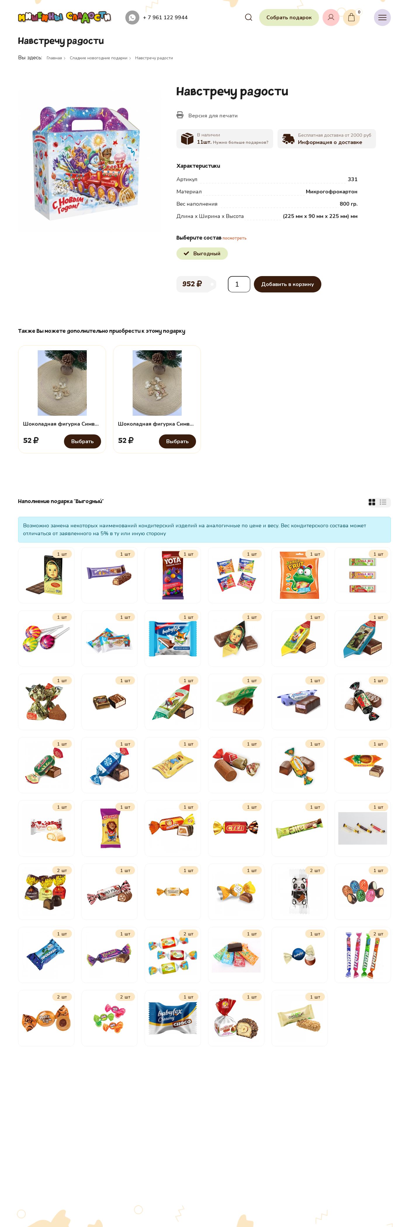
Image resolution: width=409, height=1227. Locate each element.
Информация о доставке (330, 142)
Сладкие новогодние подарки (98, 58)
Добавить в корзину (287, 284)
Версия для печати (207, 115)
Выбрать (82, 441)
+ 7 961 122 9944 (165, 17)
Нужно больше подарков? (240, 142)
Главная (54, 58)
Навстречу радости (154, 58)
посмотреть (235, 239)
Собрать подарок (289, 17)
